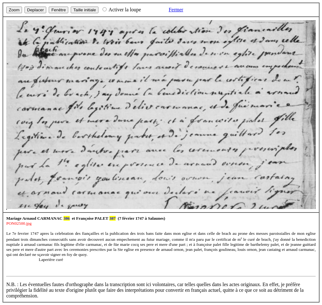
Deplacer (35, 10)
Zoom (14, 10)
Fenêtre (58, 10)
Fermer (176, 9)
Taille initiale (84, 10)
